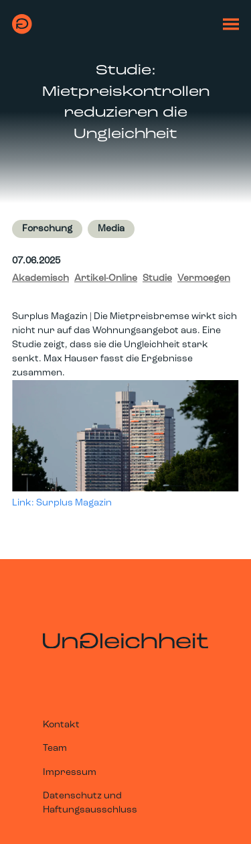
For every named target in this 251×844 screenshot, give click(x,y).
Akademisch (40, 279)
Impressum (69, 773)
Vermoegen (203, 279)
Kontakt (61, 725)
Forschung (47, 229)
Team (55, 748)
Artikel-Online (105, 279)
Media (111, 229)
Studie (157, 279)
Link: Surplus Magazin (62, 503)
